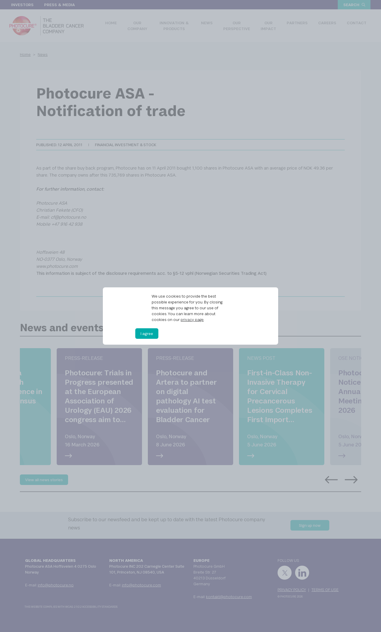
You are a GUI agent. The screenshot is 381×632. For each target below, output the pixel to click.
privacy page (192, 319)
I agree (147, 333)
